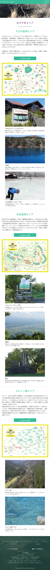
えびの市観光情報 (38, 549)
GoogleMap (25, 58)
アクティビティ (45, 541)
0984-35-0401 (23, 557)
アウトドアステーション (26, 541)
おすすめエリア (13, 544)
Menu (46, 1)
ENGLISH (38, 544)
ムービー (37, 541)
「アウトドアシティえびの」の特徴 (9, 541)
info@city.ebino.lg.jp (35, 557)
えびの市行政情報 (13, 549)
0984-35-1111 (15, 557)
